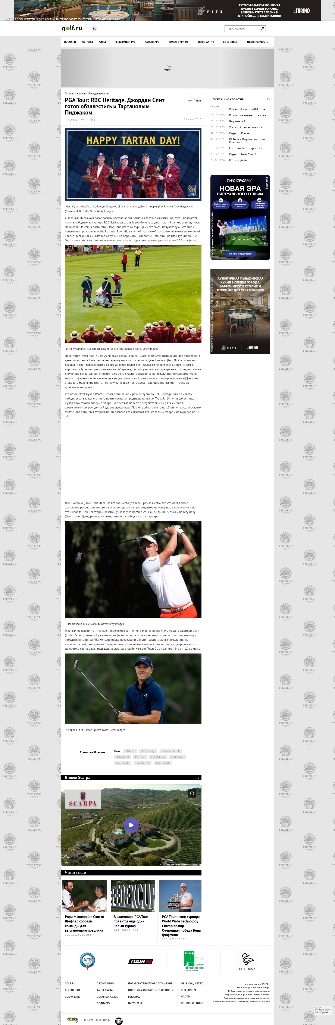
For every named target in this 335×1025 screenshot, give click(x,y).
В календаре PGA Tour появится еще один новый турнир (131, 921)
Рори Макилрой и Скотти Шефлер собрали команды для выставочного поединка (84, 924)
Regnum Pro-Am (240, 133)
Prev (87, 68)
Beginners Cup (239, 121)
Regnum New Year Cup (244, 154)
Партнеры (135, 1003)
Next (247, 68)
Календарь (152, 42)
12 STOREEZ (230, 42)
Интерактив (206, 42)
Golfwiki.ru (73, 997)
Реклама (134, 997)
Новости (70, 42)
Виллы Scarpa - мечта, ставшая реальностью (197, 777)
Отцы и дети (238, 160)
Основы (87, 42)
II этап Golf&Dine (252, 109)
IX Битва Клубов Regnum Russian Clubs (247, 141)
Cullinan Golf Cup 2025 (245, 148)
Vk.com (186, 997)
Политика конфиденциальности (141, 990)
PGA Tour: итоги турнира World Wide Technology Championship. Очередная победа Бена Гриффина (181, 926)
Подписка (103, 1003)
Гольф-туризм (178, 42)
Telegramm (188, 990)
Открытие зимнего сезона (247, 115)
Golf (72, 28)
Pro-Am (234, 109)
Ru (94, 29)
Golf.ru (70, 983)
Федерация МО (125, 42)
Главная (69, 93)
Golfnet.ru (72, 990)
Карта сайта (105, 990)
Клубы (103, 42)
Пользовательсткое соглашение (141, 983)
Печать (197, 101)
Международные (99, 93)
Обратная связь (107, 997)
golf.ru (72, 1020)
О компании (105, 983)
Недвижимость (257, 42)
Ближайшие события (266, 99)
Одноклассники (192, 1003)
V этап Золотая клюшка (246, 127)
